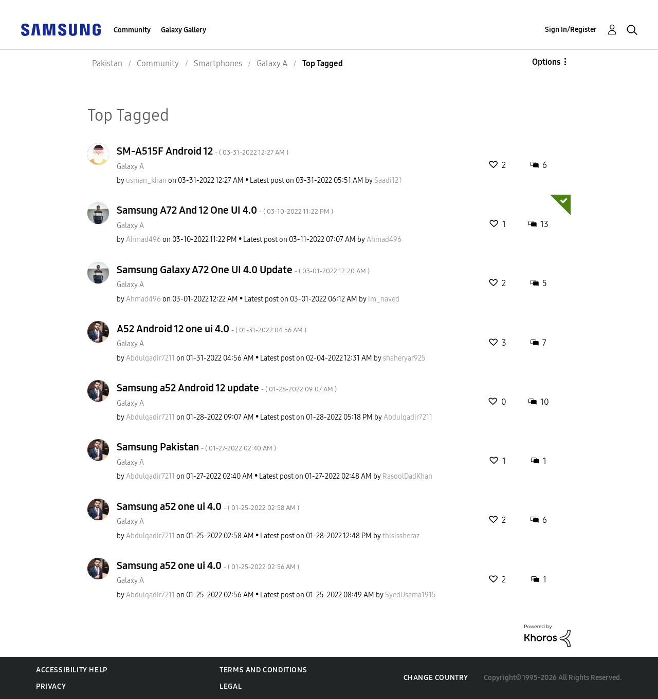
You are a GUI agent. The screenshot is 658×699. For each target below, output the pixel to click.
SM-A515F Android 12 (202, 151)
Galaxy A (130, 166)
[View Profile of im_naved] (383, 299)
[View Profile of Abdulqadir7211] (150, 358)
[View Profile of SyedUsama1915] (410, 595)
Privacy (51, 686)
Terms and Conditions (263, 670)
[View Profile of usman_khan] (146, 180)
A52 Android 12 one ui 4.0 (211, 329)
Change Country (436, 677)
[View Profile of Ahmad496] (143, 239)
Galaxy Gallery (183, 30)
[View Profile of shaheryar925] (404, 358)
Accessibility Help (71, 670)
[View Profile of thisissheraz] (400, 536)
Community (132, 30)
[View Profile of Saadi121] (387, 180)
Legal (231, 686)
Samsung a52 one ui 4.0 (208, 506)
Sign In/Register (571, 29)
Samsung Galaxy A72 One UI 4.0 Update (243, 269)
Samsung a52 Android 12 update (227, 388)
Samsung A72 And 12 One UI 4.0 (225, 210)
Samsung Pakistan (196, 447)
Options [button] (546, 62)
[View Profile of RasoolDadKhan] (407, 476)
